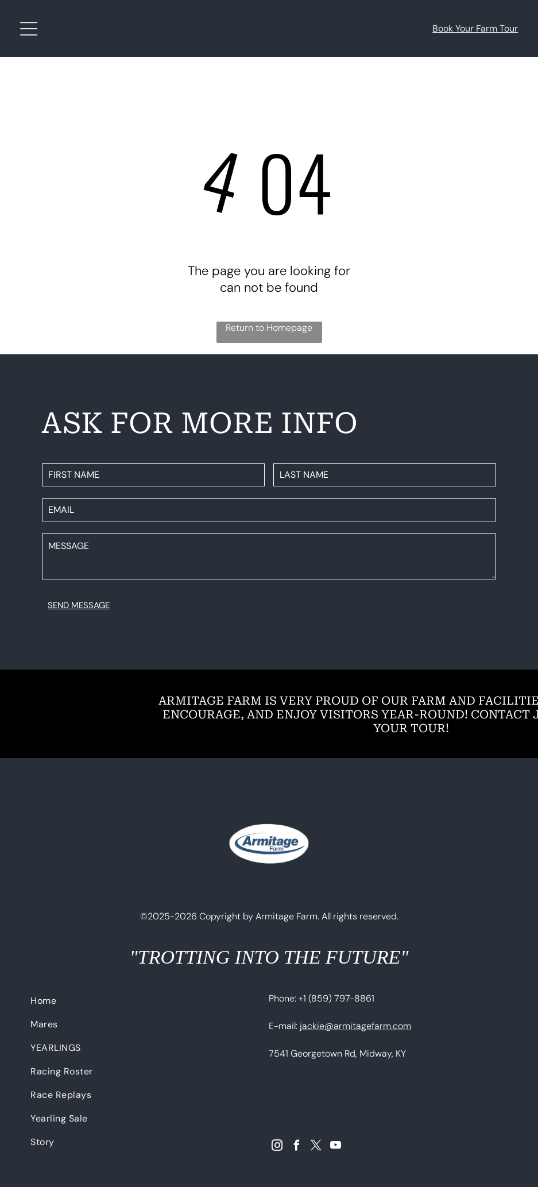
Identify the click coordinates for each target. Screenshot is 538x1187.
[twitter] (316, 1147)
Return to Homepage (269, 328)
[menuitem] (140, 1003)
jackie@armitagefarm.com (355, 1026)
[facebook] (296, 1147)
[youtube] (335, 1147)
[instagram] (277, 1147)
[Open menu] (28, 28)
